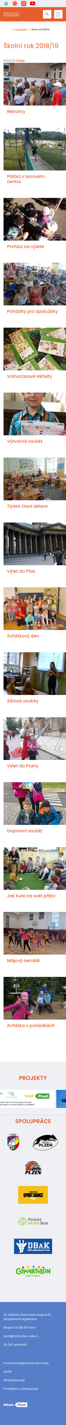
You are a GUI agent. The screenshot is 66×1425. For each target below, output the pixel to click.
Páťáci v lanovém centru (26, 179)
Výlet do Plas (21, 571)
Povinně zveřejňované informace (26, 1363)
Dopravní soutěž (24, 831)
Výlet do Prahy (23, 766)
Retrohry (16, 111)
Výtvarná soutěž (24, 441)
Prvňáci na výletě (25, 247)
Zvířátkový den (23, 636)
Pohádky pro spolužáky (32, 311)
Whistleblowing (14, 1380)
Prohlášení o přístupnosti (21, 1389)
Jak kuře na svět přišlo (31, 896)
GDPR (7, 1372)
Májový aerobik (23, 961)
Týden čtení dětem (27, 506)
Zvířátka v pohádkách (31, 1025)
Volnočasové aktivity (29, 376)
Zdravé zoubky (23, 701)
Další (21, 61)
